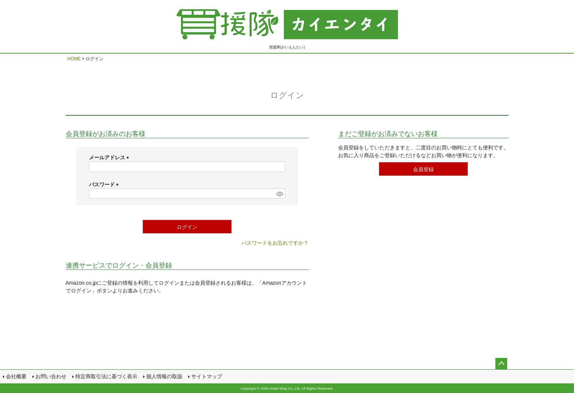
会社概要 (16, 376)
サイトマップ (206, 376)
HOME (74, 58)
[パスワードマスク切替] (279, 194)
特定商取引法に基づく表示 (106, 376)
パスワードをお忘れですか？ (275, 243)
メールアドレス (110, 157)
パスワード (105, 184)
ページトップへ (501, 364)
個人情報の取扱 (164, 376)
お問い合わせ (50, 376)
